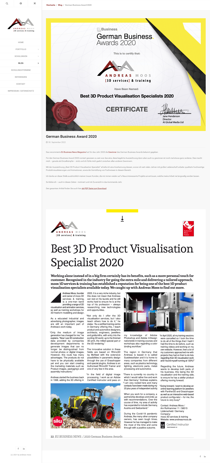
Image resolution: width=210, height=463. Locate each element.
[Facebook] (200, 456)
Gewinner (112, 152)
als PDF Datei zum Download (94, 188)
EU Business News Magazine (73, 152)
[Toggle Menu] (35, 3)
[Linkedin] (205, 456)
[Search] (7, 3)
